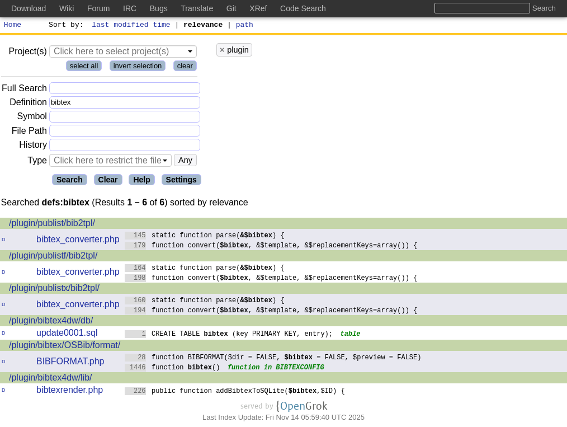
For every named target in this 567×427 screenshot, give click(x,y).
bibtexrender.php (69, 391)
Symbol (32, 118)
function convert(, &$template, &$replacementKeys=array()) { (271, 246)
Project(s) (27, 53)
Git (231, 8)
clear (185, 67)
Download (28, 8)
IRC (129, 8)
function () (172, 368)
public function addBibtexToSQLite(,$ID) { (235, 392)
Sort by (64, 26)
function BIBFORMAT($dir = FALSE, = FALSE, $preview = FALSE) (273, 358)
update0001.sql (66, 334)
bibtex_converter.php (78, 241)
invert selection (138, 67)
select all (84, 67)
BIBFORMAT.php (70, 363)
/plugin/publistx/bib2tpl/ (54, 289)
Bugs (159, 8)
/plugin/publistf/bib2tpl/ (53, 257)
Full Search (24, 90)
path (244, 26)
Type (37, 162)
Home (12, 26)
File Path (29, 132)
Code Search (303, 8)
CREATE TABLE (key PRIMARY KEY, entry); (229, 335)
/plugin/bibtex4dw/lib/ (50, 379)
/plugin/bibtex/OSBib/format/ (64, 346)
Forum (98, 8)
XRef (258, 8)
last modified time (131, 26)
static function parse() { (205, 236)
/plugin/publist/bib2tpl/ (52, 224)
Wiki (66, 8)
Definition (28, 104)
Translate (197, 8)
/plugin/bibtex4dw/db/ (51, 322)
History (33, 146)
